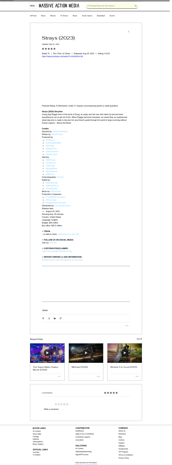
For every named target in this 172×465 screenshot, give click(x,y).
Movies (53, 16)
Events (112, 16)
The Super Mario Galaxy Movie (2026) (45, 368)
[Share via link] (60, 318)
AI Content (37, 431)
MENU (32, 6)
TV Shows (64, 16)
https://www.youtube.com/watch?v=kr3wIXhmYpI (62, 56)
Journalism (80, 440)
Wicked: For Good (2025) (123, 367)
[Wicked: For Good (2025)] (124, 353)
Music (75, 16)
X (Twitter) (36, 455)
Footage (36, 437)
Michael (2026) (80, 367)
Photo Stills (37, 434)
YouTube (36, 452)
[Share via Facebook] (43, 318)
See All (139, 339)
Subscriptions (38, 442)
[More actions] (128, 31)
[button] (80, 431)
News (43, 16)
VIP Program (123, 452)
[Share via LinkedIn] (55, 318)
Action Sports (87, 16)
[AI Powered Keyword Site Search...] (108, 5)
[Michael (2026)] (86, 353)
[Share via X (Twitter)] (49, 318)
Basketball (101, 16)
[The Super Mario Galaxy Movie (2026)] (47, 353)
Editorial (36, 439)
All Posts (33, 16)
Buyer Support (38, 444)
